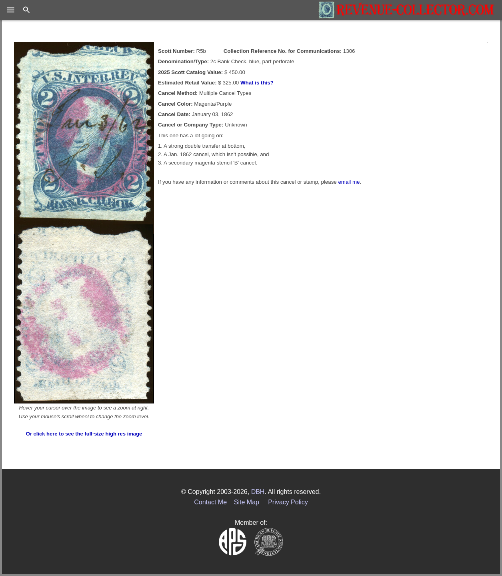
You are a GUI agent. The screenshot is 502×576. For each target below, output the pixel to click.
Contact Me (210, 502)
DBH (258, 491)
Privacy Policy (288, 502)
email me (349, 182)
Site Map (246, 502)
